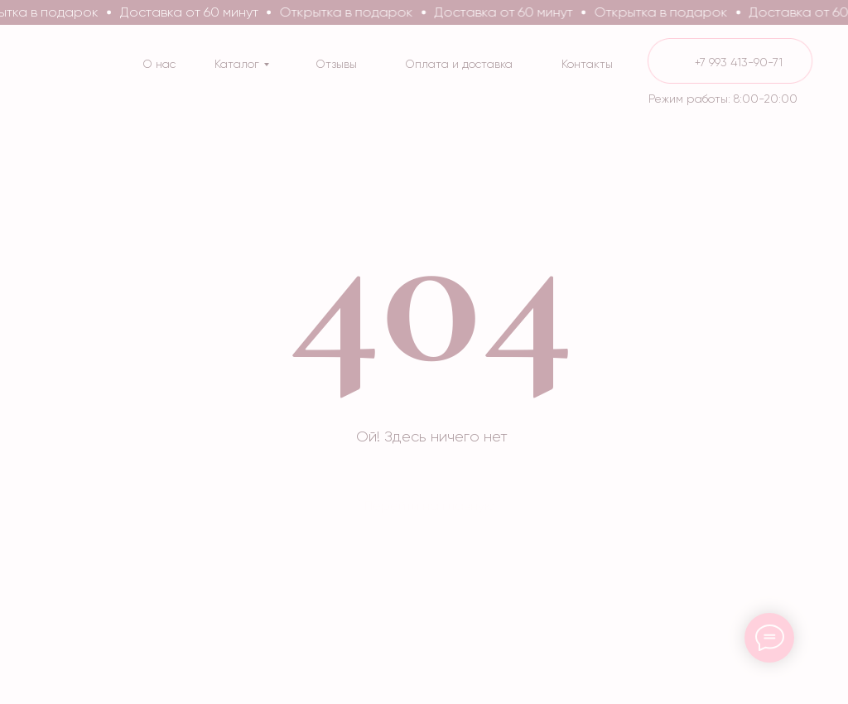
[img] (730, 61)
